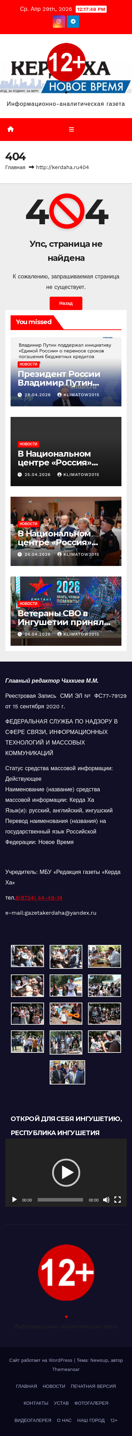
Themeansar (66, 1369)
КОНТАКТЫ (36, 1403)
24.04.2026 (38, 554)
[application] (66, 1173)
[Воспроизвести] (14, 1199)
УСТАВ (61, 1403)
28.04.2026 (39, 394)
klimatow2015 (78, 394)
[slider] (60, 1200)
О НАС (64, 1420)
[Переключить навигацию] (71, 129)
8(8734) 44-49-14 (39, 897)
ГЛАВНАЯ (26, 1386)
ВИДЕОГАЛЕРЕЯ (32, 1420)
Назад (66, 303)
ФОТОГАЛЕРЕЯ (91, 1403)
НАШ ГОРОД (91, 1420)
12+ (114, 1420)
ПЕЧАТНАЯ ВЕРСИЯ (93, 1386)
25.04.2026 (38, 474)
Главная (15, 167)
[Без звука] (106, 1199)
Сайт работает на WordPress (41, 1360)
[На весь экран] (117, 1199)
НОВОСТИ (28, 364)
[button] (66, 1173)
